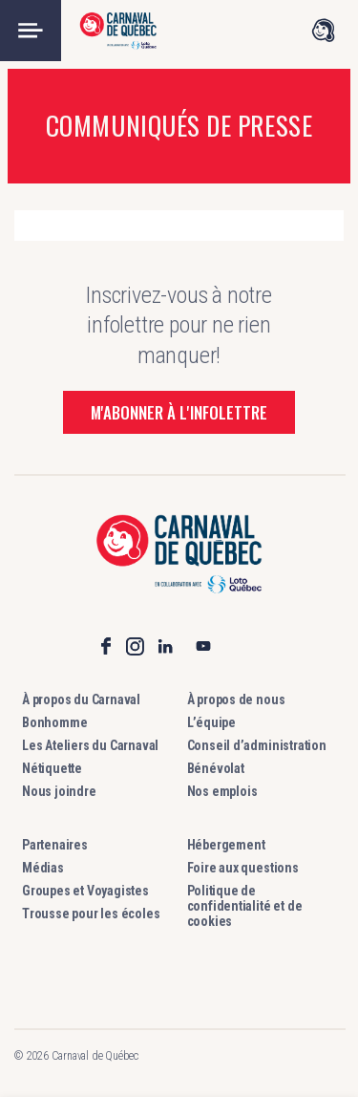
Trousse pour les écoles (90, 913)
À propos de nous (236, 699)
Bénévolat (215, 768)
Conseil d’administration (256, 745)
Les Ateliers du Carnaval (90, 745)
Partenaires (55, 844)
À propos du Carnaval (81, 699)
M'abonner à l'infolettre (179, 412)
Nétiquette (52, 768)
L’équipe (211, 722)
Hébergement (226, 844)
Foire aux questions (243, 867)
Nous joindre (59, 791)
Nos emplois (222, 791)
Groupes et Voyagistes (85, 890)
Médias (43, 867)
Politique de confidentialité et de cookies (245, 906)
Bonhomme (54, 722)
